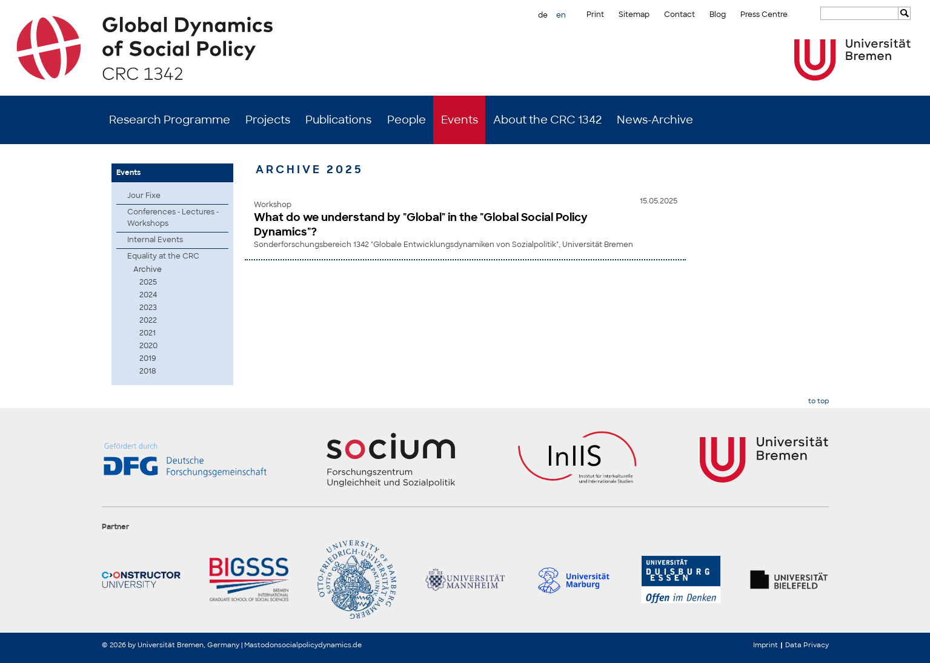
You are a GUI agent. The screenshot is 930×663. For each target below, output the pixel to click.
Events (459, 120)
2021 (147, 333)
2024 (148, 295)
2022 (148, 320)
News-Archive (655, 120)
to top (818, 401)
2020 (148, 346)
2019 (147, 358)
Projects (267, 120)
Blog (717, 14)
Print (595, 14)
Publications (338, 120)
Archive (147, 269)
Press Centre (764, 14)
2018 (147, 371)
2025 (148, 282)
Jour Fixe (144, 195)
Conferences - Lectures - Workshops (173, 217)
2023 (148, 307)
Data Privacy (807, 645)
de (543, 15)
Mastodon (261, 645)
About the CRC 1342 (547, 120)
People (406, 120)
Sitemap (634, 14)
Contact (679, 14)
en (561, 15)
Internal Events (155, 240)
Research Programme (169, 120)
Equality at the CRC (163, 256)
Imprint (765, 645)
